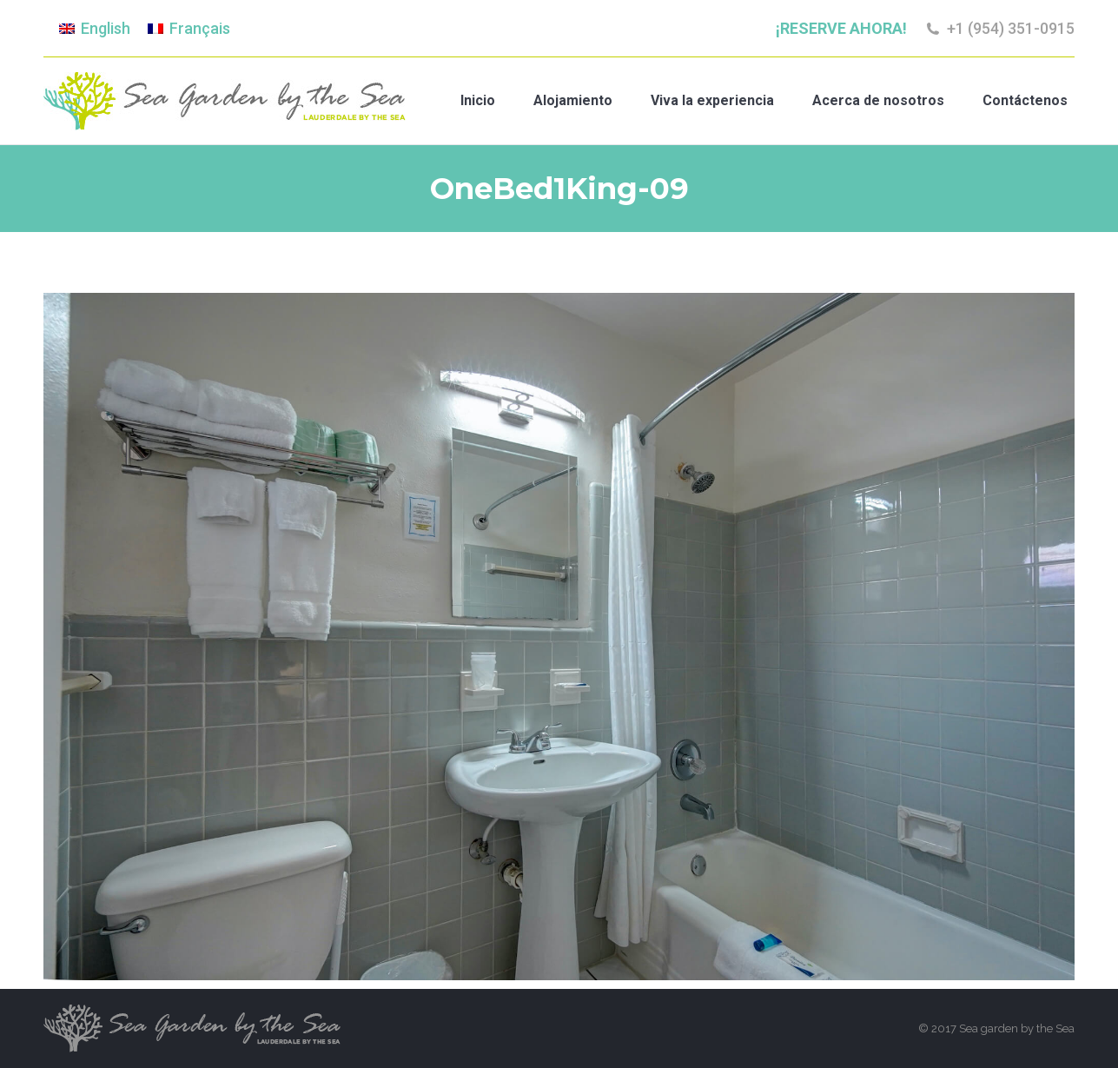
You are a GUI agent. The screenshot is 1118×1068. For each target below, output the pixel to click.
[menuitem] (94, 29)
